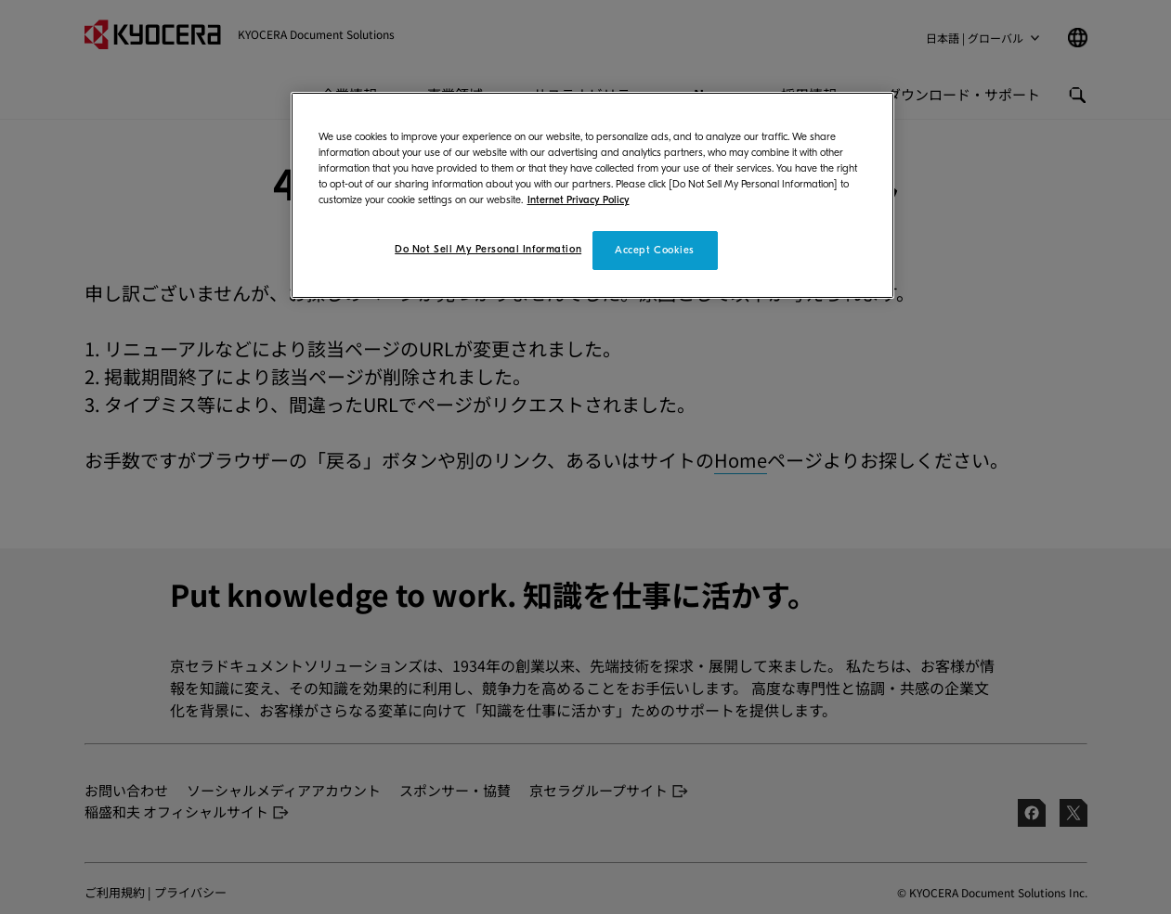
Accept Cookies (655, 250)
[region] (592, 195)
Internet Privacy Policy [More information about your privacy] (578, 200)
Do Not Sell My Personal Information (488, 249)
